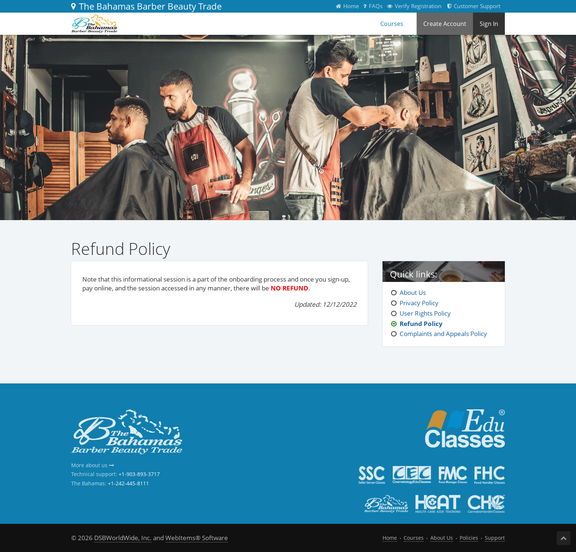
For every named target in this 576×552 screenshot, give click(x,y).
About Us (413, 292)
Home (347, 5)
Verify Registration (414, 5)
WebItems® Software (196, 537)
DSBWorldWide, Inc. (123, 537)
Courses (391, 24)
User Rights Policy (425, 313)
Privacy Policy (419, 303)
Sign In (489, 24)
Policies (469, 537)
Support (495, 537)
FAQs (373, 5)
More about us (92, 465)
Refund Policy (421, 323)
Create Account (444, 24)
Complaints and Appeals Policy (443, 333)
